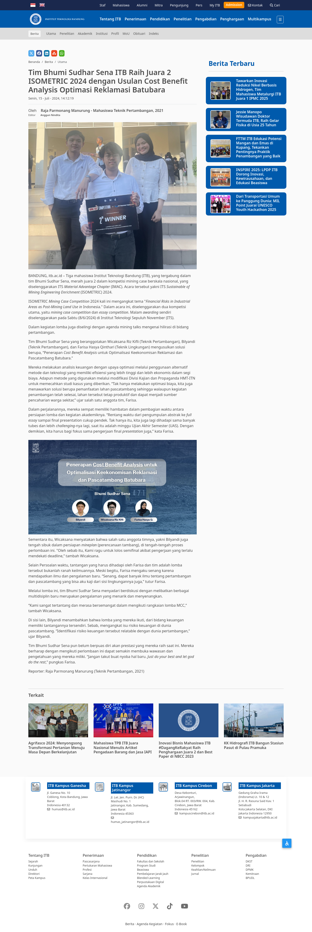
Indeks (154, 33)
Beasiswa (143, 870)
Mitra (159, 5)
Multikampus (259, 19)
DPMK (249, 870)
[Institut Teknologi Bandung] (57, 19)
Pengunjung (179, 5)
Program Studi (146, 865)
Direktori (34, 874)
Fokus (169, 924)
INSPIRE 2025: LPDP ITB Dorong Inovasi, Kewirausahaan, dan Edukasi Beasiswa (257, 176)
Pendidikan (160, 19)
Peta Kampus (36, 878)
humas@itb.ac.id (63, 809)
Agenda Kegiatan (149, 924)
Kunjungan (35, 865)
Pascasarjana (91, 861)
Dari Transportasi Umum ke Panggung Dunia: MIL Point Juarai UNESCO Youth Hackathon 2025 (258, 203)
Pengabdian (205, 19)
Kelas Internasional (95, 878)
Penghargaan (232, 19)
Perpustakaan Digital (150, 882)
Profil (115, 33)
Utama (51, 33)
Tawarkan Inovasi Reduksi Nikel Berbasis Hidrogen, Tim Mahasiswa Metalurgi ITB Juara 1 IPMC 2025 (258, 89)
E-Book (181, 924)
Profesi (87, 870)
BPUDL (250, 878)
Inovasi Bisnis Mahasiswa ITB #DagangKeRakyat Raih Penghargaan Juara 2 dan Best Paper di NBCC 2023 (185, 750)
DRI (248, 865)
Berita (49, 62)
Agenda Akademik (148, 886)
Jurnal (195, 874)
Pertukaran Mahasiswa (97, 865)
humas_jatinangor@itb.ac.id (130, 822)
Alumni (142, 5)
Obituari (139, 33)
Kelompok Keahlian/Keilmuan (203, 868)
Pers (199, 5)
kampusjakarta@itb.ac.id (260, 817)
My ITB (215, 5)
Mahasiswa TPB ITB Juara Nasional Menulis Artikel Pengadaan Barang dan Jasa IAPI (123, 747)
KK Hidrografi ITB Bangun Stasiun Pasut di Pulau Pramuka (254, 745)
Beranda (34, 62)
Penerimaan (135, 19)
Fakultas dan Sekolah (150, 861)
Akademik (85, 33)
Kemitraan (252, 874)
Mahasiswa (121, 5)
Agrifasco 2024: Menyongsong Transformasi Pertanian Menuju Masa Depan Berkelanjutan (56, 747)
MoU (126, 33)
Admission (234, 5)
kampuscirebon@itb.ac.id (197, 813)
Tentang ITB (110, 19)
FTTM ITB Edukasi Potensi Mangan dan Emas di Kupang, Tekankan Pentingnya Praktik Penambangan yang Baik (259, 147)
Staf (102, 5)
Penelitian (182, 19)
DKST (249, 861)
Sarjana (87, 874)
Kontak (255, 5)
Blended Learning (148, 878)
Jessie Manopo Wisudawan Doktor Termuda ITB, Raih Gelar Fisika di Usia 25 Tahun (257, 118)
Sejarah (33, 861)
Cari (275, 5)
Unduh (32, 870)
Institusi (102, 33)
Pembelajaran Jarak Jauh (152, 874)
